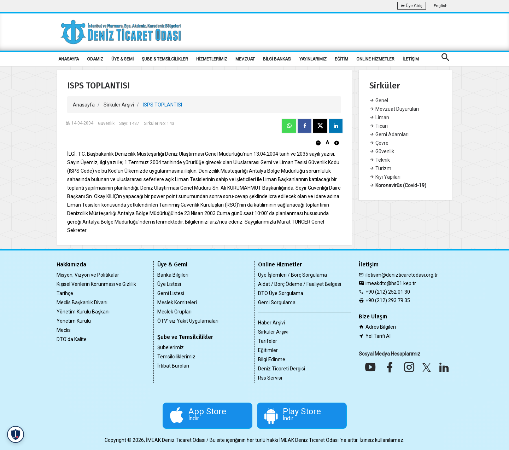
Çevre (378, 143)
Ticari (378, 126)
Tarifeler (267, 341)
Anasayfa (84, 105)
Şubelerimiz (170, 347)
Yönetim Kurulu (74, 321)
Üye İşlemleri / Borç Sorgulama (292, 275)
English (440, 6)
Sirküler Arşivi (119, 105)
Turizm (380, 168)
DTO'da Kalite (72, 339)
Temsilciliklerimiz (176, 356)
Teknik (379, 160)
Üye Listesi (169, 284)
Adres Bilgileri (380, 327)
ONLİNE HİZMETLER (375, 59)
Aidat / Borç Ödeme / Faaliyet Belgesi (299, 284)
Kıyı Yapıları (384, 177)
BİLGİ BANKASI (277, 59)
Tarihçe (65, 293)
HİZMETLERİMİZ (211, 59)
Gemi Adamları (389, 134)
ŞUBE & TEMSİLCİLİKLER (165, 59)
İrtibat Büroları (173, 366)
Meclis (64, 330)
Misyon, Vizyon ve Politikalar (88, 275)
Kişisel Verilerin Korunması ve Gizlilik (96, 284)
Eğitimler (268, 350)
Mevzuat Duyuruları (394, 109)
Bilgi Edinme (271, 359)
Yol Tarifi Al (378, 336)
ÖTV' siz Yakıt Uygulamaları (187, 321)
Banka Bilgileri (172, 275)
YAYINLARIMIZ (313, 59)
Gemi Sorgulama (277, 302)
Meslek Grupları (174, 312)
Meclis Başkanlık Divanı (82, 302)
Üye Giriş (411, 6)
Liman (379, 117)
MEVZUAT (245, 59)
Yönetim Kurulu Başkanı (83, 312)
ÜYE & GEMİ (122, 59)
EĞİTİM (341, 59)
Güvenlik (381, 151)
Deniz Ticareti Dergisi (281, 368)
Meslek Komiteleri (177, 302)
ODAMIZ (95, 59)
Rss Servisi (270, 378)
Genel (378, 100)
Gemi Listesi (170, 293)
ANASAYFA (68, 59)
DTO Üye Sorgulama (280, 293)
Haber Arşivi (271, 322)
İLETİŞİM (411, 59)
